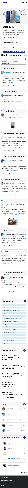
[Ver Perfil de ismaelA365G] (9, 419)
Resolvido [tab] (15, 61)
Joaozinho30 (7, 72)
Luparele (6, 95)
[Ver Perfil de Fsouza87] (10, 448)
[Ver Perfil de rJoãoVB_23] (9, 409)
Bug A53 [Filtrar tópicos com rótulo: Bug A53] (5, 313)
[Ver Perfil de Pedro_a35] (9, 430)
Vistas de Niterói (9, 111)
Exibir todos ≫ (14, 350)
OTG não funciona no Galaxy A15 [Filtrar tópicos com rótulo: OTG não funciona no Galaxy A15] (10, 340)
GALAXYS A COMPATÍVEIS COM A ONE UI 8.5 (10, 367)
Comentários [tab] (5, 61)
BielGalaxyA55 (8, 160)
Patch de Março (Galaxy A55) (13, 156)
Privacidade (4, 483)
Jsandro (6, 115)
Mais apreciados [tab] (18, 59)
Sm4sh (6, 234)
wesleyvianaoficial (9, 137)
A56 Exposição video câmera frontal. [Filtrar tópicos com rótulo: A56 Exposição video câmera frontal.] (11, 310)
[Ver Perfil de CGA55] (8, 414)
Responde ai (7, 201)
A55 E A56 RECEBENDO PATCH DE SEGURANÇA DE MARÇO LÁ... (11, 357)
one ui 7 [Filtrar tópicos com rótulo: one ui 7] (4, 337)
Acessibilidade (5, 477)
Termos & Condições (6, 480)
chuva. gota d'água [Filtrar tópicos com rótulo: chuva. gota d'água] (7, 315)
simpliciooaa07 (8, 205)
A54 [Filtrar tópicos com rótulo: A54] (4, 307)
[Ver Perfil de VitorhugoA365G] (10, 425)
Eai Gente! (7, 230)
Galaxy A (3, 74)
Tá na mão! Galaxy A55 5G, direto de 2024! (10, 375)
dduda (6, 183)
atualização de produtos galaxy (14, 133)
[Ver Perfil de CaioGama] (10, 454)
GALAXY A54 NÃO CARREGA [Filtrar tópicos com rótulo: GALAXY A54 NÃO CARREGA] (9, 329)
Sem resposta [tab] (5, 63)
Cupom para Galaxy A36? (12, 91)
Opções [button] (23, 48)
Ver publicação (9, 82)
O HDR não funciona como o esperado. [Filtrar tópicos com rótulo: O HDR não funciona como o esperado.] (11, 335)
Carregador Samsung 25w (12, 179)
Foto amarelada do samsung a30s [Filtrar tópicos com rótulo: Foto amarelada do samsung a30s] (10, 321)
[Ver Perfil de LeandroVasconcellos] (13, 465)
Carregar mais (13, 298)
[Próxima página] (25, 301)
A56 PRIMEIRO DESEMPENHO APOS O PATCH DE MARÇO (9, 395)
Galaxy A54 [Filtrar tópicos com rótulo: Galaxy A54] (5, 326)
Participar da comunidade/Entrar (15, 52)
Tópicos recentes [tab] (6, 59)
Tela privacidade (9, 68)
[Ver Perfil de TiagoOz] (10, 443)
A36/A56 (6, 251)
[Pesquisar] (14, 42)
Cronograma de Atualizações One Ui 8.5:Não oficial (8, 384)
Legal (2, 485)
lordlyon (6, 255)
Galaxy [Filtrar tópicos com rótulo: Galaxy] (4, 324)
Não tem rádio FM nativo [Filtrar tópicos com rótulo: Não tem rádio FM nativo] (8, 332)
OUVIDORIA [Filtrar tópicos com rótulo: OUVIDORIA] (5, 343)
